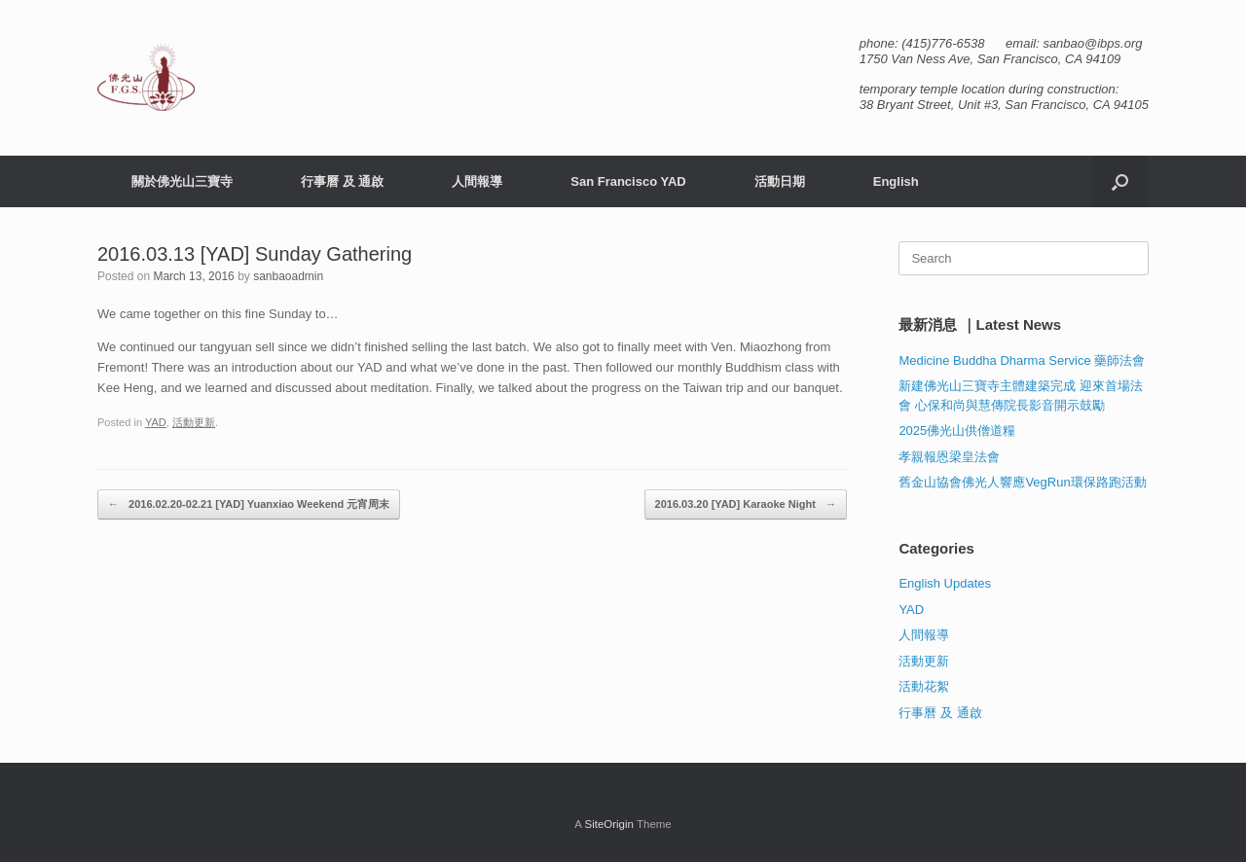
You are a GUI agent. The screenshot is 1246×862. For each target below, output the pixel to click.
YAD (155, 422)
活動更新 (193, 422)
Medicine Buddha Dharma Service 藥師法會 (1021, 360)
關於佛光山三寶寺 (182, 181)
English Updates (944, 583)
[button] (1120, 181)
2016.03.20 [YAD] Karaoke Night (745, 504)
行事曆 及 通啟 (342, 181)
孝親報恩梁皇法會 (949, 456)
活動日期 (779, 181)
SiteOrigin (609, 824)
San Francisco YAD (628, 181)
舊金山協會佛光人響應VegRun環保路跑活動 (1022, 482)
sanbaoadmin (288, 276)
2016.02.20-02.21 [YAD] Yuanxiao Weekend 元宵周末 (248, 504)
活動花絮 (923, 686)
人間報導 (477, 181)
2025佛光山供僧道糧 (956, 430)
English (896, 181)
